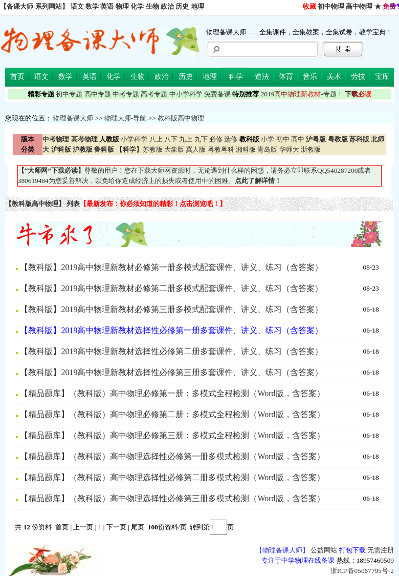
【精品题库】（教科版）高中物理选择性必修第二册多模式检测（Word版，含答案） (172, 477)
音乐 (310, 76)
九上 (185, 139)
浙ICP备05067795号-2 (362, 570)
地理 (197, 6)
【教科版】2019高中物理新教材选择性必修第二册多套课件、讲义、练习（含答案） (171, 351)
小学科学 (134, 139)
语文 (77, 6)
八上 (156, 139)
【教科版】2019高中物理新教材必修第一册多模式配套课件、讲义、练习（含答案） (171, 267)
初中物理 (331, 6)
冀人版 (196, 149)
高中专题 (97, 94)
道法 (262, 76)
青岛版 (267, 149)
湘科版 (246, 149)
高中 (297, 139)
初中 (283, 139)
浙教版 (311, 149)
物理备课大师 (73, 118)
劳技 (358, 76)
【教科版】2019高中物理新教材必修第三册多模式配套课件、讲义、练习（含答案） (171, 309)
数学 (92, 6)
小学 (267, 139)
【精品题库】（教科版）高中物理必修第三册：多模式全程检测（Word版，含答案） (172, 435)
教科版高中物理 (181, 118)
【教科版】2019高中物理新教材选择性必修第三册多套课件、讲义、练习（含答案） (171, 372)
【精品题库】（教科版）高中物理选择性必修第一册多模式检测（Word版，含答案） (172, 456)
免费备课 (217, 94)
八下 (171, 139)
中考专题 (126, 94)
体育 (286, 76)
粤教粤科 (221, 149)
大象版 (174, 149)
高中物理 (359, 6)
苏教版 (153, 149)
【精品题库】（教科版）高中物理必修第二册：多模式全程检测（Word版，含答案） (172, 414)
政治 (167, 6)
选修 (230, 139)
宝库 (382, 76)
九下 (201, 139)
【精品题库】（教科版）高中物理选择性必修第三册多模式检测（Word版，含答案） (172, 498)
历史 (182, 6)
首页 (17, 76)
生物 (152, 6)
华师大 (289, 149)
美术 (334, 76)
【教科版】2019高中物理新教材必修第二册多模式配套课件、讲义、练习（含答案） (171, 288)
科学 (236, 76)
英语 (107, 6)
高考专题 (154, 94)
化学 (137, 6)
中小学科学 (186, 94)
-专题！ (302, 94)
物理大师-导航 (125, 118)
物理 (122, 6)
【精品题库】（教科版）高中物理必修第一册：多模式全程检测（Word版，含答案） (172, 393)
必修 (216, 139)
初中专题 (69, 94)
